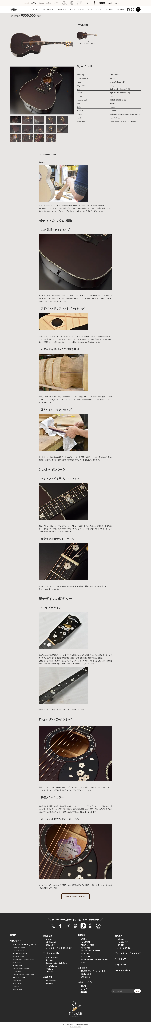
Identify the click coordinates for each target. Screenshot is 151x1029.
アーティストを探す (51, 953)
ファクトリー (85, 956)
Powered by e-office (75, 1027)
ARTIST (99, 9)
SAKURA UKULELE (20, 950)
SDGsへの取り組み (124, 948)
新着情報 (81, 935)
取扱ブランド (15, 940)
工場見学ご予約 (122, 942)
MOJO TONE (17, 983)
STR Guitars (17, 962)
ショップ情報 (85, 942)
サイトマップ (120, 959)
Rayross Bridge (18, 989)
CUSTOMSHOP (48, 9)
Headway (49, 960)
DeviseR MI (17, 980)
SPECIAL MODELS (77, 9)
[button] (66, 90)
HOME (13, 935)
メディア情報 (85, 948)
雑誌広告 (84, 986)
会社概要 (120, 939)
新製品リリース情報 (87, 945)
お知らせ (84, 939)
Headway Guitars (19, 947)
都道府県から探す (52, 980)
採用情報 (120, 945)
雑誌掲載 (84, 992)
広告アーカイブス (85, 982)
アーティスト (85, 954)
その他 (83, 962)
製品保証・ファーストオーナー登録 (93, 971)
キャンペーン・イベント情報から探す (59, 948)
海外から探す (50, 983)
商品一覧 (49, 939)
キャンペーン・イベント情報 (90, 951)
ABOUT (36, 9)
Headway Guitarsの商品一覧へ (75, 896)
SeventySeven (51, 966)
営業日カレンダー (87, 974)
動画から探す (50, 945)
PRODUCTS (61, 9)
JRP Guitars (17, 971)
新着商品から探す (52, 942)
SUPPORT (110, 9)
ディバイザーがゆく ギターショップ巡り (94, 959)
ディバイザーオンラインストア (128, 953)
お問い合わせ (85, 977)
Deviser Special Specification (23, 974)
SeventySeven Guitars (21, 968)
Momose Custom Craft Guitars (23, 959)
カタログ (84, 989)
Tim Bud (16, 986)
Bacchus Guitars (18, 956)
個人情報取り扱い (122, 970)
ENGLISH (121, 9)
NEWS (90, 9)
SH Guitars (50, 972)
